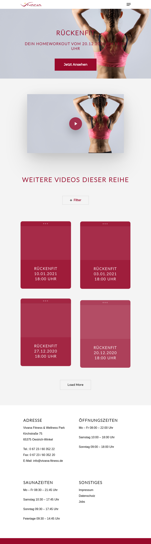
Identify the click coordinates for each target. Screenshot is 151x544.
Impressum (86, 490)
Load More (75, 385)
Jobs (82, 501)
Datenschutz (87, 495)
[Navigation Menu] (129, 4)
